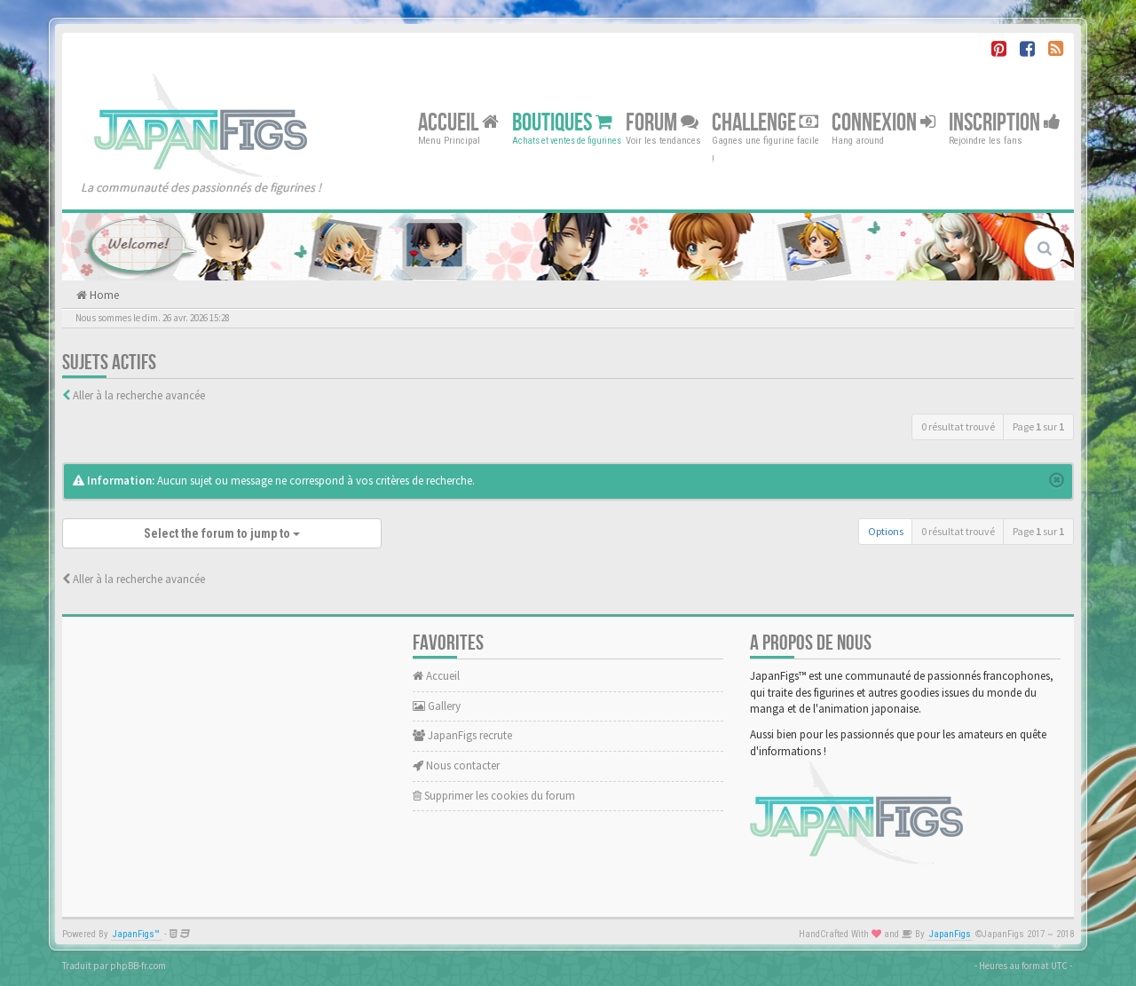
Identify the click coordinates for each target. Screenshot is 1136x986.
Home (103, 295)
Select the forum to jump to (222, 533)
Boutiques (562, 122)
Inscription (1005, 122)
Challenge (765, 122)
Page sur (1038, 426)
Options (885, 531)
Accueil (458, 122)
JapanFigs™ (136, 934)
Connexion (883, 122)
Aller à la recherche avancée (139, 395)
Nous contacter (456, 765)
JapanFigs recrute (462, 735)
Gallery (437, 706)
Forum (662, 122)
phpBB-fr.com (138, 965)
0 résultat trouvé (958, 426)
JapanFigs (950, 934)
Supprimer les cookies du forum (494, 795)
